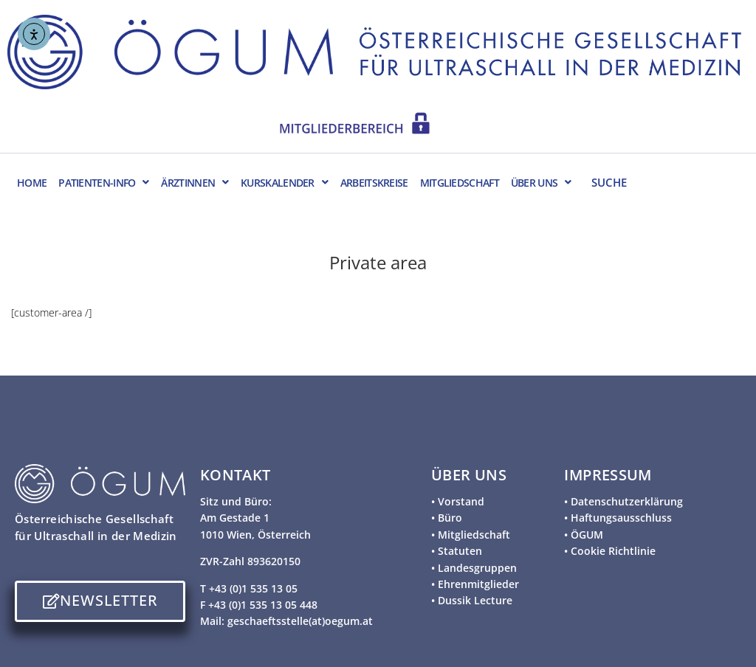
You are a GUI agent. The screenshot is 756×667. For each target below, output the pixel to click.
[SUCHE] (661, 181)
